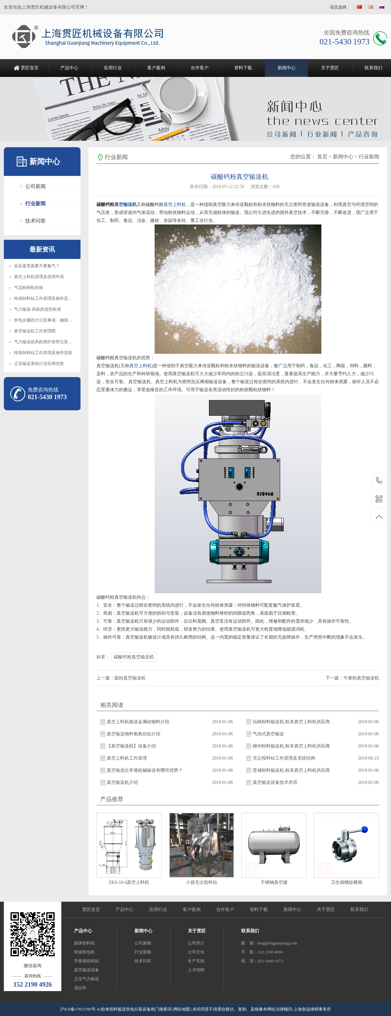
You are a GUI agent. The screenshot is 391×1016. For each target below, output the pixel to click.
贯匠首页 (30, 67)
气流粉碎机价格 (28, 287)
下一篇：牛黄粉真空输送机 (352, 678)
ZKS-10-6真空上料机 (129, 882)
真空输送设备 (86, 969)
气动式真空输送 (268, 734)
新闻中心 (286, 67)
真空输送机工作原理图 (35, 331)
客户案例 (156, 67)
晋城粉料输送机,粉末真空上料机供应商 (291, 770)
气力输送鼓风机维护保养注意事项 (45, 341)
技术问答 (35, 221)
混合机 (80, 987)
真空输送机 (125, 204)
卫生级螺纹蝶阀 (346, 882)
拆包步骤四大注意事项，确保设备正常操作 (53, 320)
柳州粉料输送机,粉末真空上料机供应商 (291, 746)
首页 (322, 156)
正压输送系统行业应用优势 (39, 363)
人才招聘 (196, 969)
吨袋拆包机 (84, 952)
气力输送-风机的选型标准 (37, 309)
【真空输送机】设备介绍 (131, 746)
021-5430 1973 (379, 481)
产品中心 (69, 67)
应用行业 (113, 67)
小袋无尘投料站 (201, 882)
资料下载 (243, 67)
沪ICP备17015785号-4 (79, 1009)
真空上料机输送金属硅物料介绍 (138, 721)
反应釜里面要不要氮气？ (37, 265)
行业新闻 (35, 203)
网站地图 (181, 1009)
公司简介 (196, 943)
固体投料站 (84, 943)
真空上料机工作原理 (127, 758)
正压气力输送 (86, 978)
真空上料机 (175, 204)
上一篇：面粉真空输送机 (121, 678)
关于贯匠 (330, 67)
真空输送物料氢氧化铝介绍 (133, 734)
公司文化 (196, 952)
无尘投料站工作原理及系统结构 (284, 758)
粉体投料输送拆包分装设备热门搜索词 (136, 1009)
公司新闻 (35, 186)
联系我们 (359, 909)
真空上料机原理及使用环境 (39, 276)
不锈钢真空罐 (274, 882)
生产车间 (196, 961)
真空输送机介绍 (122, 782)
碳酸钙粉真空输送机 (134, 657)
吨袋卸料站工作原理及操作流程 (43, 352)
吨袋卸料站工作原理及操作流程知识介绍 (51, 298)
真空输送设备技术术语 (275, 782)
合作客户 (200, 67)
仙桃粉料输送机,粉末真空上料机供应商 (291, 721)
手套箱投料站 (86, 961)
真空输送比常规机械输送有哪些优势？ (145, 770)
